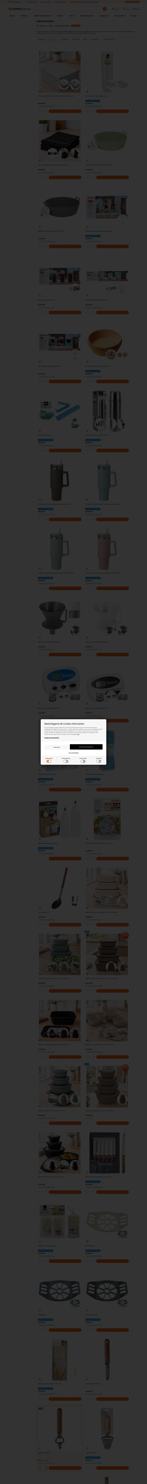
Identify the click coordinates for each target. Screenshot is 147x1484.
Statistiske (99, 760)
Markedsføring (66, 760)
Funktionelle (83, 760)
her (78, 734)
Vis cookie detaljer (74, 753)
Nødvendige (48, 760)
